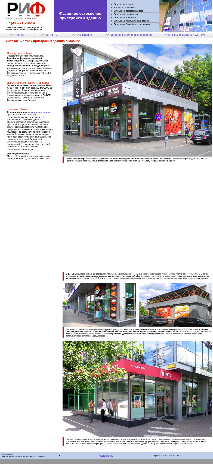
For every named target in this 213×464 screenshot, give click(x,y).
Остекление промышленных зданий (131, 21)
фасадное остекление (39, 112)
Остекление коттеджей (125, 17)
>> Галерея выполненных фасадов (129, 34)
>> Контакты (49, 34)
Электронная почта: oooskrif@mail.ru (24, 27)
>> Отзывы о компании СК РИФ (184, 34)
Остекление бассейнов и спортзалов (132, 24)
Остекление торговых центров (128, 11)
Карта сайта (106, 455)
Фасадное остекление (124, 7)
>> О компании (82, 34)
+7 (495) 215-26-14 (20, 23)
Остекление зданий (123, 4)
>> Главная (17, 34)
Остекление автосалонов (126, 14)
